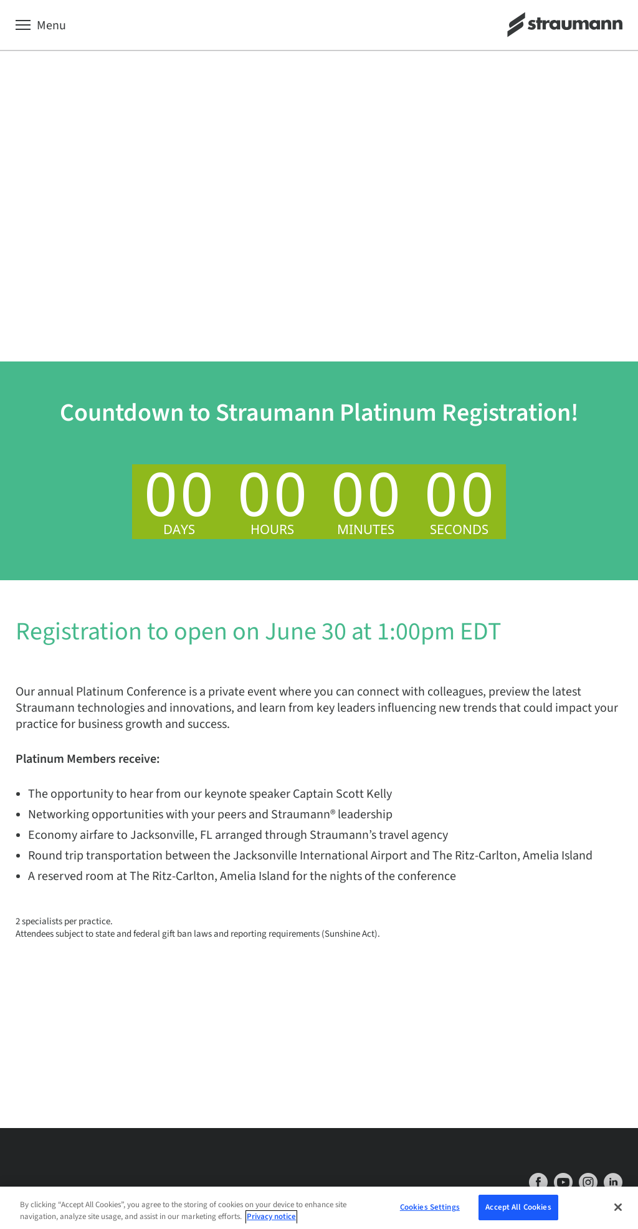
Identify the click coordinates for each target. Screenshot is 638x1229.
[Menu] (41, 25)
